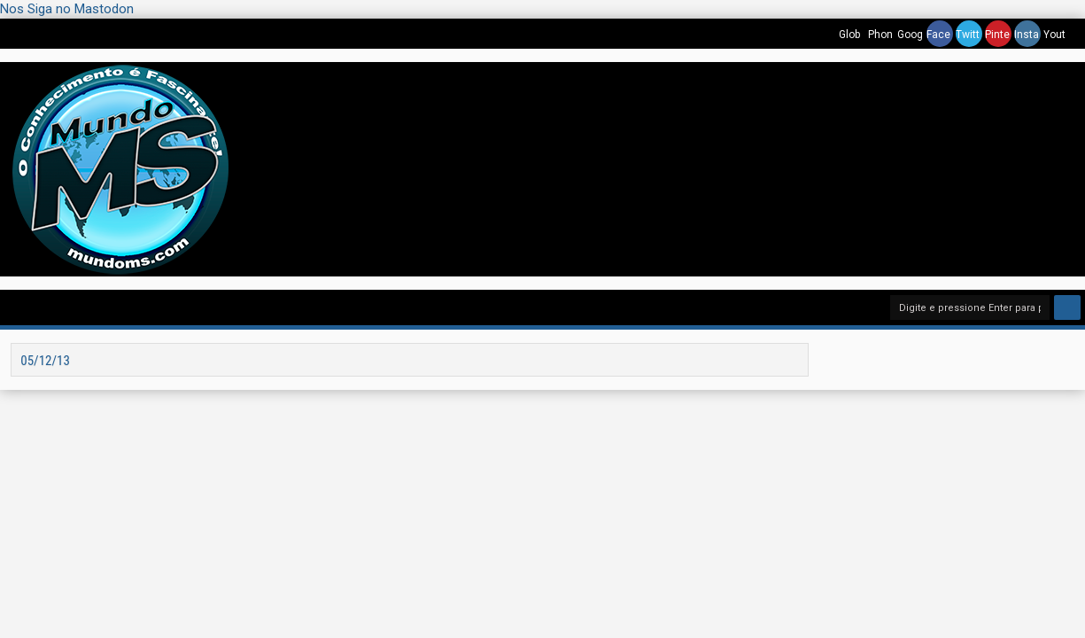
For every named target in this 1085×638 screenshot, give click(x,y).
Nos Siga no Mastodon (67, 9)
